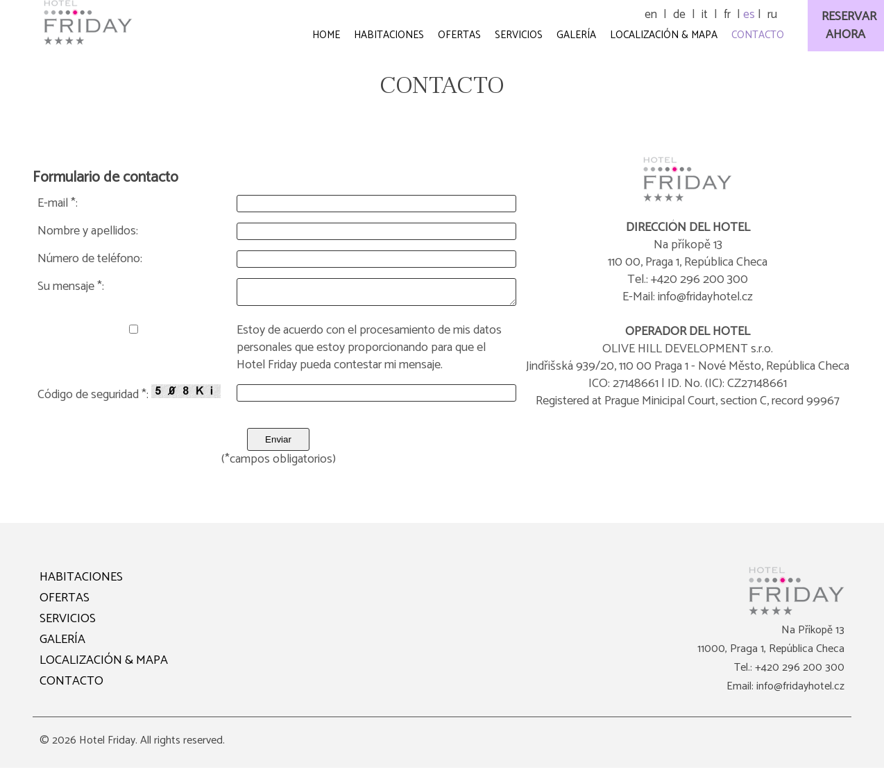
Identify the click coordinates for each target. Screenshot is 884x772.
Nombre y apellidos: (87, 231)
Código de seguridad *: (129, 398)
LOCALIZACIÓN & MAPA (104, 664)
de (679, 14)
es (749, 14)
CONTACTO (71, 685)
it (705, 14)
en (651, 14)
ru (772, 14)
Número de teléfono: (89, 259)
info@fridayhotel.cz (800, 690)
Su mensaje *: (70, 286)
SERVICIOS (68, 622)
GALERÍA (62, 643)
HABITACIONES (81, 581)
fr (727, 14)
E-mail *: (57, 203)
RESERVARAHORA (849, 25)
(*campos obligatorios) (278, 463)
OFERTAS (65, 602)
